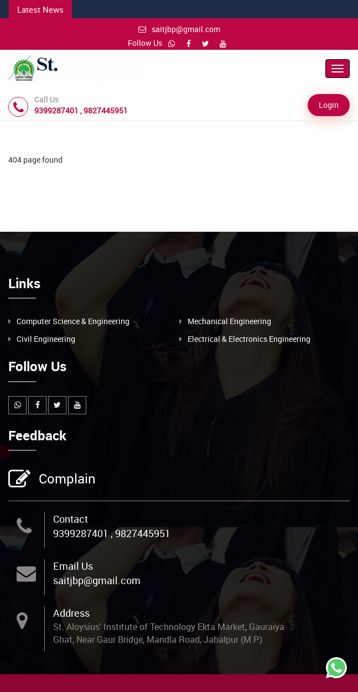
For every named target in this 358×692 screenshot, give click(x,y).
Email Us (73, 566)
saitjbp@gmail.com (179, 29)
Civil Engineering (46, 339)
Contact (70, 518)
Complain (66, 480)
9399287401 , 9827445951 (111, 533)
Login (329, 105)
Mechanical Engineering (229, 321)
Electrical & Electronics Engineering (249, 339)
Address (71, 613)
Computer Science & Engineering (73, 321)
